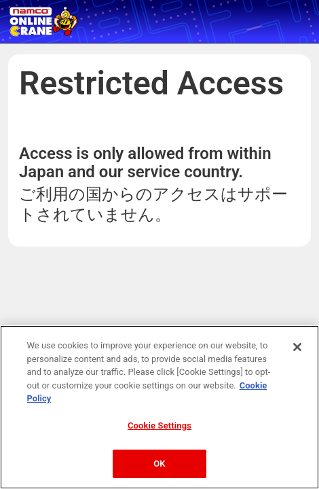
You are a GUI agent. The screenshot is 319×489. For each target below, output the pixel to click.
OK (159, 463)
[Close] (297, 347)
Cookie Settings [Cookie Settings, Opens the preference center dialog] (159, 425)
